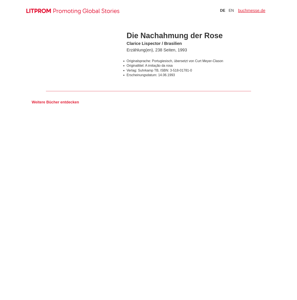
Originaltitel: (135, 65)
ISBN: (164, 70)
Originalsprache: (139, 61)
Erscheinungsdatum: (142, 75)
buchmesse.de (251, 10)
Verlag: (132, 70)
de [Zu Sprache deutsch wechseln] (222, 10)
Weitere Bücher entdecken (55, 102)
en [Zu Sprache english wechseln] (231, 10)
